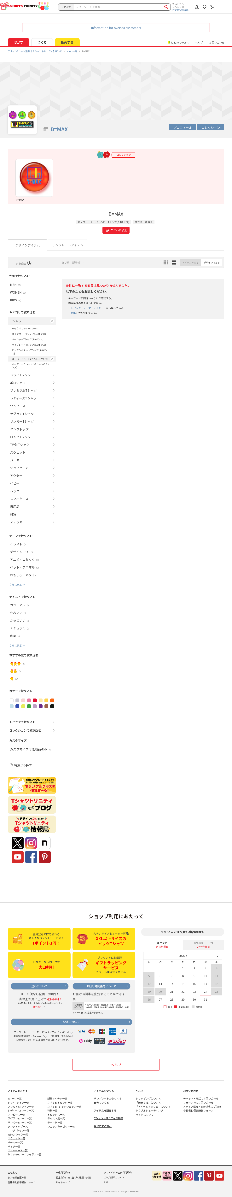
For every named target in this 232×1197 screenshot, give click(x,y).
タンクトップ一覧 (18, 1126)
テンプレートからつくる (108, 1098)
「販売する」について (148, 1102)
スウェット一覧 (16, 1138)
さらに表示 (15, 584)
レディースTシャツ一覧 (21, 1110)
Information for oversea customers (116, 27)
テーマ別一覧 (54, 1122)
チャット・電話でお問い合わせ (200, 1098)
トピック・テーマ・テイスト (87, 308)
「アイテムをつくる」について (153, 1106)
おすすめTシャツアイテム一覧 (25, 1154)
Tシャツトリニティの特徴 (108, 1118)
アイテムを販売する (105, 1110)
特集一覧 (52, 1110)
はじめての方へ (103, 1126)
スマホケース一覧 (18, 1150)
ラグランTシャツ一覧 (20, 1118)
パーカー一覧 (15, 1142)
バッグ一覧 (14, 1146)
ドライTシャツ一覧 (18, 1102)
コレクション (210, 127)
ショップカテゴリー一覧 (61, 1126)
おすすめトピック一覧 (59, 1102)
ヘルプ (199, 42)
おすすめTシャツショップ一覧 (64, 1106)
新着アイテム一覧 (57, 1098)
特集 (73, 313)
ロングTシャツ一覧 (18, 1130)
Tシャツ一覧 (15, 1098)
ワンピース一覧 (16, 1114)
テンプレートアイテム (67, 245)
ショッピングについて (148, 1098)
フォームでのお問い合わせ (198, 1102)
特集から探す (23, 765)
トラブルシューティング (149, 1110)
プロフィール (182, 127)
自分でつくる (101, 1102)
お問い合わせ (216, 42)
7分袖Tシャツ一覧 (18, 1134)
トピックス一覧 (56, 1114)
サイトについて (144, 1114)
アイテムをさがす (18, 1091)
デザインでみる (212, 262)
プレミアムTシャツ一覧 (21, 1106)
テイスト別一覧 (56, 1118)
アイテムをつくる (104, 1091)
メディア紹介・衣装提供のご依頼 (202, 1106)
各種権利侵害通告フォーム (198, 1110)
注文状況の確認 (180, 9)
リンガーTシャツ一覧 (20, 1122)
